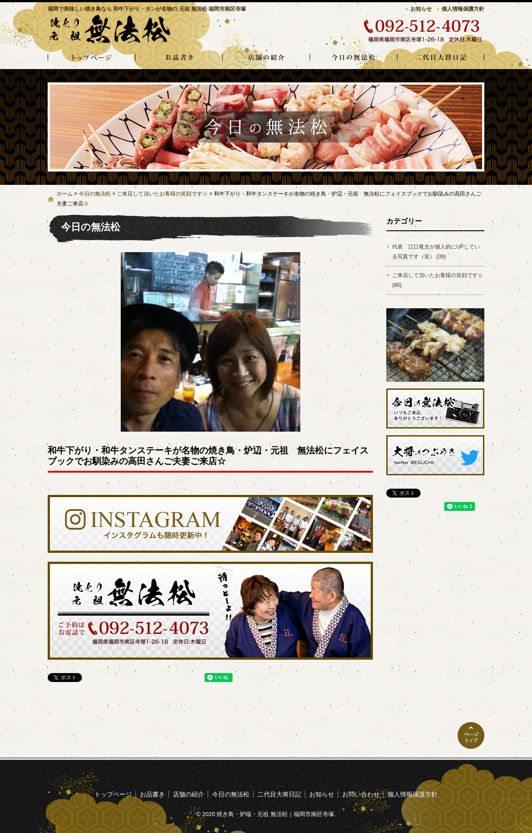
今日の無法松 (353, 58)
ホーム (65, 194)
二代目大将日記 (440, 58)
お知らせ (421, 9)
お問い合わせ (361, 794)
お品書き (178, 58)
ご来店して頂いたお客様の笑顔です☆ (162, 194)
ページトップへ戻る (471, 735)
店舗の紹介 (266, 58)
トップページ (91, 58)
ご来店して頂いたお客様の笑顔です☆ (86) (437, 280)
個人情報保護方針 (463, 9)
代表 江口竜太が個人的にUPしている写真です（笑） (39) (436, 252)
